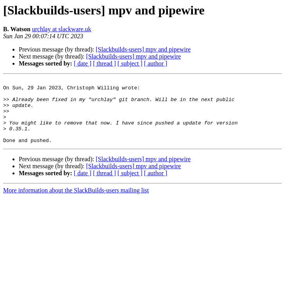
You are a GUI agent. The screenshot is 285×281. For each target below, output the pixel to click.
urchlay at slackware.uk (61, 29)
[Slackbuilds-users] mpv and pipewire (143, 49)
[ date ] (82, 63)
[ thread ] (104, 63)
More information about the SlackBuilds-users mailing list (76, 203)
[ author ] (155, 63)
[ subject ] (130, 63)
